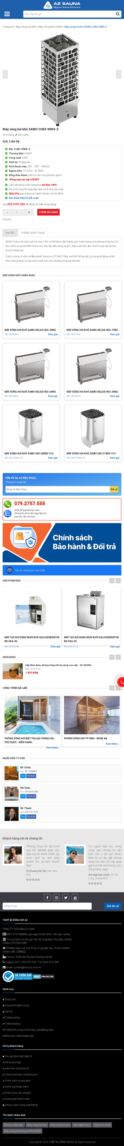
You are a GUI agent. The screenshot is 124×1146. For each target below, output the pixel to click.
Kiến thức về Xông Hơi (16, 1068)
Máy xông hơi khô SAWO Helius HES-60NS (30, 391)
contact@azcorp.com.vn (27, 967)
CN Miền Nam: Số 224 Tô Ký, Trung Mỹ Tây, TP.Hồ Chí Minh (36, 948)
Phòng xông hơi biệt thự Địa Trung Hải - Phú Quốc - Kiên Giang (30, 740)
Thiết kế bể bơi (11, 1023)
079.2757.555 (16, 204)
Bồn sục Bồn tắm (13, 1125)
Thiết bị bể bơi (11, 1017)
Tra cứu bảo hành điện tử (17, 1056)
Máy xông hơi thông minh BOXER (22, 1131)
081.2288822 (31, 771)
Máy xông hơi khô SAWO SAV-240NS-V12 (29, 453)
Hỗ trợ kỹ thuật (12, 1062)
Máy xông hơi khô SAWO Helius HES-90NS (30, 330)
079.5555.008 (31, 791)
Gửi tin (113, 906)
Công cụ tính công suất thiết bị (20, 1105)
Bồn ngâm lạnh (81, 1125)
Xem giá (53, 334)
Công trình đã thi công (16, 1005)
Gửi (114, 489)
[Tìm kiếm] (117, 14)
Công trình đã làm (15, 688)
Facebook (31, 776)
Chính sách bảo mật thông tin (20, 1074)
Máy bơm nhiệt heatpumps (18, 1035)
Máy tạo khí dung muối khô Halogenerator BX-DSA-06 (32, 639)
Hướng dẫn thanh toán (16, 1098)
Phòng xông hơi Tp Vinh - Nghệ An (85, 738)
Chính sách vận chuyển (17, 1092)
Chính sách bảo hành (16, 1086)
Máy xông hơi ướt (60, 1125)
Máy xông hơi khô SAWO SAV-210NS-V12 (91, 453)
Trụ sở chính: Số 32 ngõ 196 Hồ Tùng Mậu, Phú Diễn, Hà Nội (37, 939)
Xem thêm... (53, 747)
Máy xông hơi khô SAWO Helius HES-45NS (92, 391)
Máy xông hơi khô (37, 1125)
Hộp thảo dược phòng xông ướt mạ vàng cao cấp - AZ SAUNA (58, 665)
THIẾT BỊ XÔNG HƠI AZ (61, 1142)
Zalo (23, 776)
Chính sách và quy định (16, 1080)
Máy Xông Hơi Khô (26, 26)
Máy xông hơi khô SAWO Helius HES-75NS (92, 330)
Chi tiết (10, 233)
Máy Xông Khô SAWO (50, 26)
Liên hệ (7, 1011)
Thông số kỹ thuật (33, 233)
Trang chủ (8, 26)
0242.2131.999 (50, 962)
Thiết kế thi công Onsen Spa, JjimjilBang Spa (28, 1029)
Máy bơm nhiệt (102, 1125)
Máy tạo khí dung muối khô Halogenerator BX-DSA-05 (91, 639)
